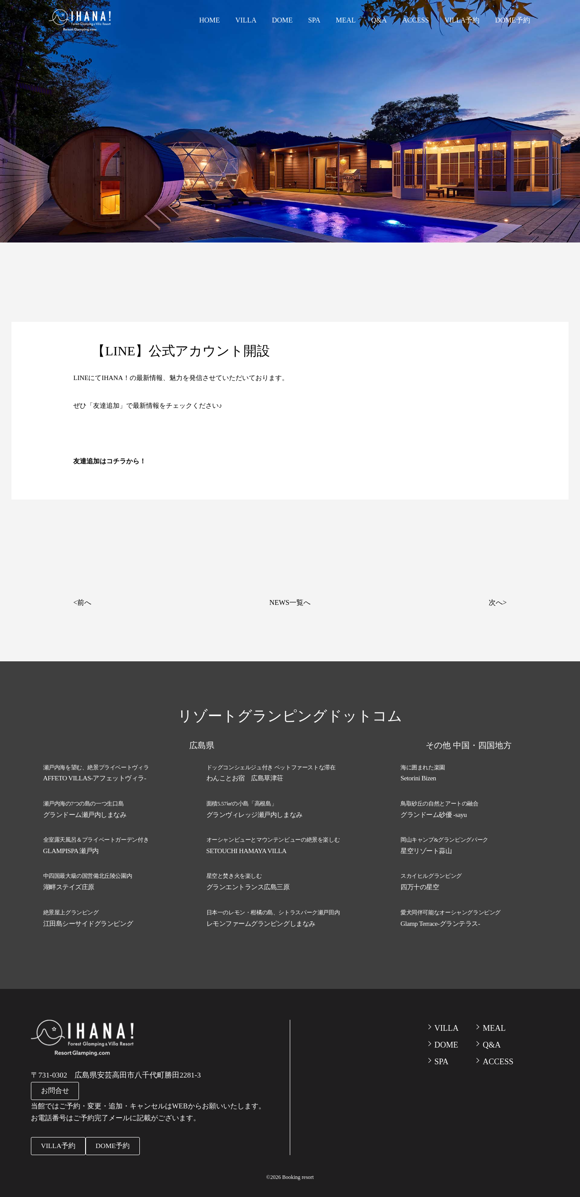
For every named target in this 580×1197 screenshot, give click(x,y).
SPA (324, 19)
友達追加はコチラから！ (109, 461)
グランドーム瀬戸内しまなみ (85, 813)
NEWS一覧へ (290, 602)
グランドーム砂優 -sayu (433, 813)
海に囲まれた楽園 (422, 767)
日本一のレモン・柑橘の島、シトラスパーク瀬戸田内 (273, 909)
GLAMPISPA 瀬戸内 (71, 848)
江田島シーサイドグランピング (88, 919)
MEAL (354, 19)
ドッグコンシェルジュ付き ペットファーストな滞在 (271, 767)
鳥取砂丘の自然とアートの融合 (439, 802)
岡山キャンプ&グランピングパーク (444, 838)
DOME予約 (511, 19)
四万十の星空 (419, 883)
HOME (226, 19)
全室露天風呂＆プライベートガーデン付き (96, 838)
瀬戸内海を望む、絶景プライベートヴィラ (96, 767)
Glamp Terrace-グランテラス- (440, 919)
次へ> (498, 602)
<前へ (82, 602)
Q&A (385, 19)
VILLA (260, 19)
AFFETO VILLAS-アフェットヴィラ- (94, 777)
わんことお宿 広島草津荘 (245, 777)
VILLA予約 (463, 19)
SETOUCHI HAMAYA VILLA (246, 848)
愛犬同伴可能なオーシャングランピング (450, 909)
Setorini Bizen (418, 777)
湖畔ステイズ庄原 (68, 883)
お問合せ (55, 1090)
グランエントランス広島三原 (248, 883)
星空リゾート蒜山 (426, 848)
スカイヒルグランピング (431, 873)
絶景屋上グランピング (71, 909)
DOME (294, 19)
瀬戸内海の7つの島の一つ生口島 (83, 802)
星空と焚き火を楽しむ (234, 873)
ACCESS (419, 19)
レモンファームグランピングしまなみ (260, 919)
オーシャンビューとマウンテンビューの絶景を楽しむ (273, 838)
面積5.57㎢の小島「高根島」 (241, 802)
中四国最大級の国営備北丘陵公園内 (87, 873)
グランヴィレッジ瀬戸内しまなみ (254, 813)
